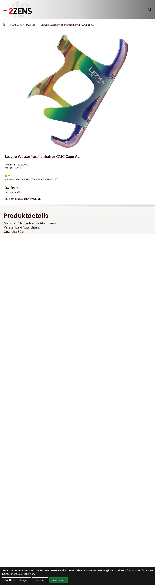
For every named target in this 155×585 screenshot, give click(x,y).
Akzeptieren (58, 580)
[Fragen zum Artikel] (77, 199)
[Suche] (149, 9)
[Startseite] (3, 24)
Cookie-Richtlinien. (24, 573)
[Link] (5, 9)
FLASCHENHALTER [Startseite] (22, 24)
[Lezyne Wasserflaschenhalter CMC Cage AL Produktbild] (77, 91)
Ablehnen (40, 580)
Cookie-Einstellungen (16, 580)
